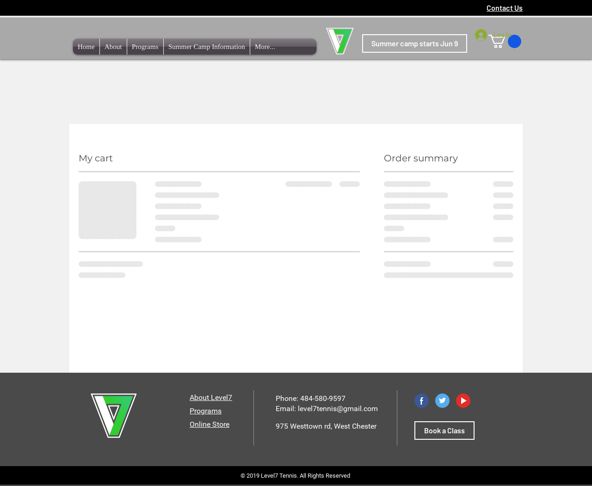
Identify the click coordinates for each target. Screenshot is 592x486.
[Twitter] (442, 401)
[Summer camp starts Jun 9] (414, 43)
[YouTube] (463, 401)
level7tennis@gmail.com (338, 408)
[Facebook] (421, 401)
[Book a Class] (444, 430)
